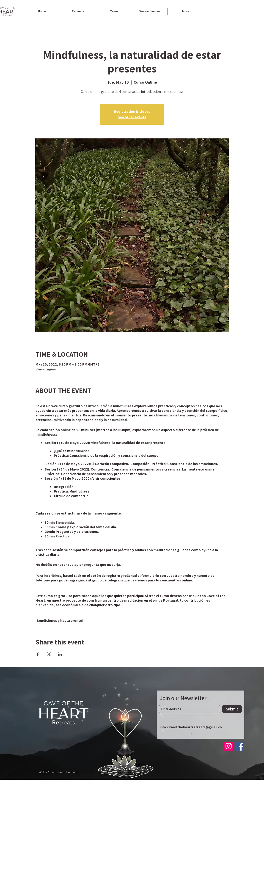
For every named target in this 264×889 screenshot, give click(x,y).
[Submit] (232, 709)
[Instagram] (228, 746)
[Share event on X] (49, 654)
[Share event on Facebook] (38, 654)
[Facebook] (239, 746)
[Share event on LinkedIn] (60, 654)
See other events (132, 117)
